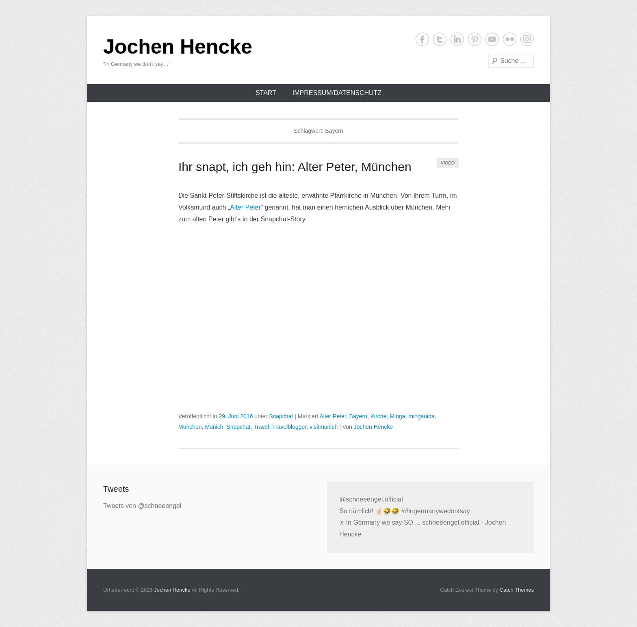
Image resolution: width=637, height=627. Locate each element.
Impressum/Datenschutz (336, 92)
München (190, 427)
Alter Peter (245, 207)
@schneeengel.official (371, 499)
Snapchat (281, 416)
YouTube (492, 39)
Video (448, 162)
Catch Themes (517, 590)
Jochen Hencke (177, 46)
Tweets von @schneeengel (142, 505)
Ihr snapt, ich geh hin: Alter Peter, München (295, 166)
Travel (261, 427)
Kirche (378, 416)
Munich (214, 427)
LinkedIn (457, 39)
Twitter (439, 39)
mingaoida (421, 416)
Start (266, 92)
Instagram (527, 39)
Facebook (422, 39)
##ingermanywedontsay (435, 511)
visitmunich (324, 427)
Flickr (509, 39)
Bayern (358, 416)
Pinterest (474, 39)
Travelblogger (289, 427)
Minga (397, 416)
